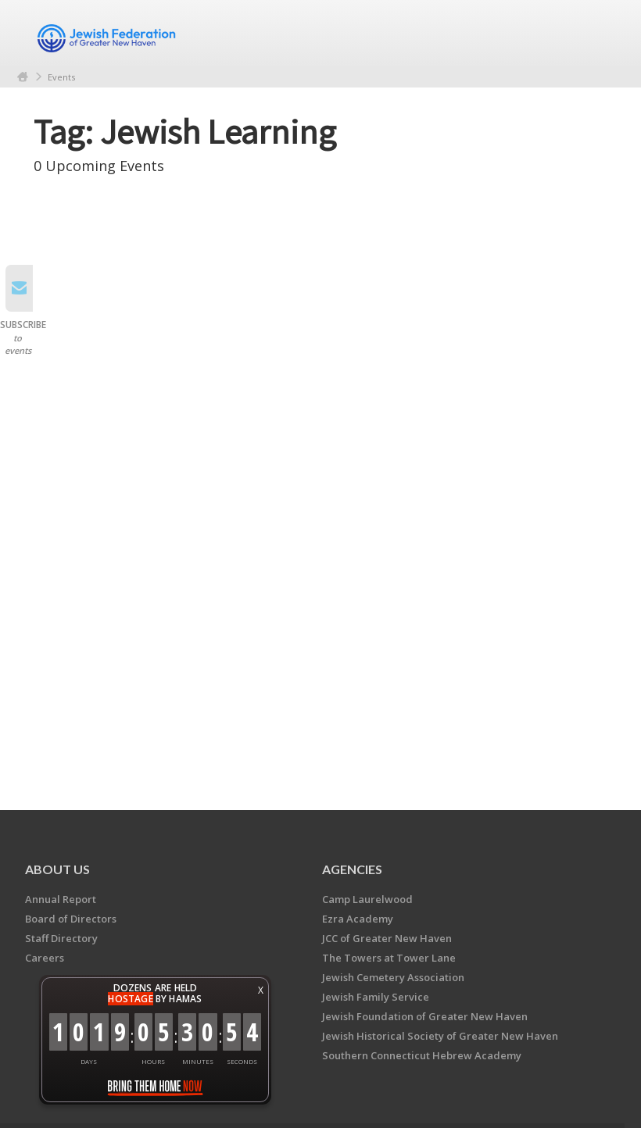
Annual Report (60, 899)
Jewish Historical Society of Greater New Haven (440, 1036)
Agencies (352, 869)
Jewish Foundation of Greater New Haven (425, 1016)
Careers (44, 958)
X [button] (260, 990)
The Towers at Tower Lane (389, 958)
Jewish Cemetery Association (393, 977)
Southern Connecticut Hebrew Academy (421, 1055)
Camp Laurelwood (367, 899)
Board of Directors (70, 919)
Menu (590, 33)
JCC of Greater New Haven (387, 938)
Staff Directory (61, 938)
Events (61, 77)
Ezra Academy (357, 919)
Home (22, 77)
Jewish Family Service (375, 997)
